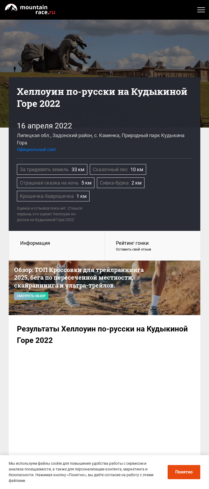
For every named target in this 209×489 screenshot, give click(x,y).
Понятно (184, 472)
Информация (35, 243)
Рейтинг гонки (152, 246)
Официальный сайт (36, 149)
